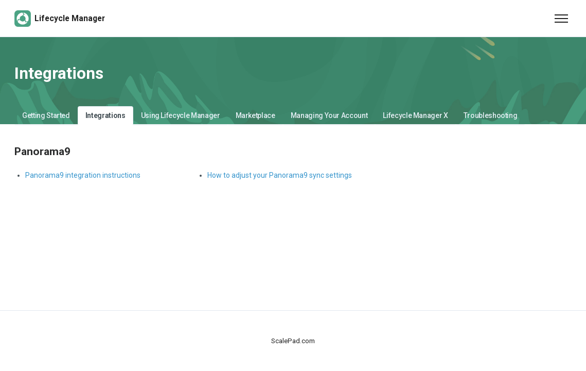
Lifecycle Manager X (415, 115)
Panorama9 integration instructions (82, 175)
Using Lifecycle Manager (180, 115)
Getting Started (46, 115)
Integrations (105, 115)
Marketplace (255, 115)
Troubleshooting (491, 115)
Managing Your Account (329, 115)
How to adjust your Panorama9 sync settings (279, 175)
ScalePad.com (293, 341)
